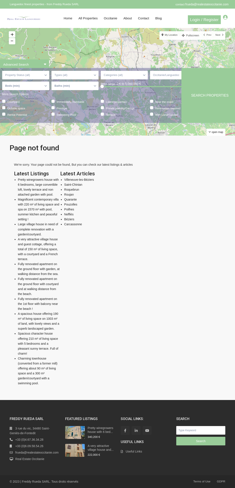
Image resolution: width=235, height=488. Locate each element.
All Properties (87, 18)
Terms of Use (201, 481)
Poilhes (69, 209)
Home (68, 18)
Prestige (62, 114)
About (127, 18)
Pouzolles (70, 204)
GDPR (220, 481)
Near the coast (164, 108)
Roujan (69, 194)
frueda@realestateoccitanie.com (207, 4)
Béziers (69, 219)
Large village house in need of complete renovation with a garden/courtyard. (38, 229)
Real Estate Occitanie (29, 459)
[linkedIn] (136, 430)
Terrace (110, 121)
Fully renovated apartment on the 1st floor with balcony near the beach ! (38, 303)
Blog (158, 18)
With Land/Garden (166, 121)
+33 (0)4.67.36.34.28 (29, 439)
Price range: (108, 90)
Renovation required (167, 114)
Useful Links (134, 451)
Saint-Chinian (73, 184)
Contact (143, 18)
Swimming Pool (66, 121)
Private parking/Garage (120, 114)
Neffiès (68, 214)
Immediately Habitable (70, 108)
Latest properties (116, 108)
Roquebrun (71, 189)
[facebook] (125, 430)
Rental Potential (17, 121)
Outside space (16, 114)
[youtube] (147, 430)
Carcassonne (73, 224)
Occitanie (110, 18)
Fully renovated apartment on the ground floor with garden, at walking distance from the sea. (39, 269)
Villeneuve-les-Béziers (79, 179)
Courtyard (13, 108)
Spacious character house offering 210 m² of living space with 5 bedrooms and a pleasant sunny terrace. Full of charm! (38, 343)
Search (201, 441)
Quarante (70, 199)
